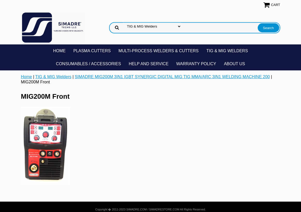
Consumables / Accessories (88, 64)
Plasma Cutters (92, 51)
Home (59, 51)
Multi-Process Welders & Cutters (158, 51)
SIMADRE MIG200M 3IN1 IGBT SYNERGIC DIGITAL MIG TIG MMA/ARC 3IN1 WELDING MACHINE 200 (172, 77)
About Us (234, 64)
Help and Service (149, 64)
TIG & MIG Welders (227, 51)
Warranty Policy (196, 64)
